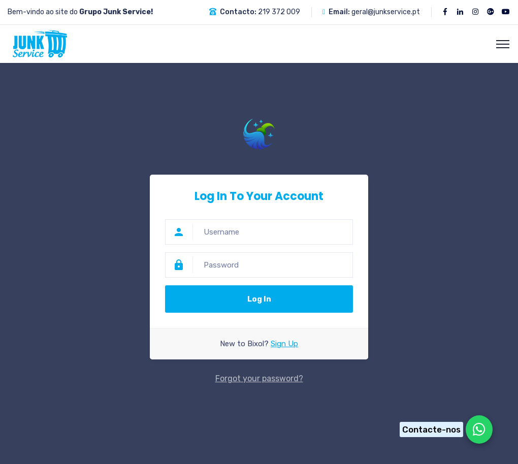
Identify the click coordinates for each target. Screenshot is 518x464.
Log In (259, 299)
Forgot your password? (259, 378)
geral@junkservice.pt (385, 12)
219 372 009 (279, 12)
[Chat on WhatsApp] (443, 429)
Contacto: (238, 12)
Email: (339, 12)
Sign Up (284, 343)
